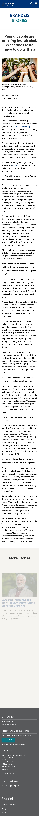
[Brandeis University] (8, 4)
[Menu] (35, 3)
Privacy (4, 809)
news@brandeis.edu (19, 744)
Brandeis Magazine (7, 721)
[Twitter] (19, 786)
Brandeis (19, 18)
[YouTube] (11, 786)
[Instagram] (7, 786)
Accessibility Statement (9, 804)
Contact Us (9, 774)
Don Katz (14, 165)
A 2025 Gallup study (21, 127)
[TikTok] (15, 786)
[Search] (31, 3)
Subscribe (8, 740)
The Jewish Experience (9, 725)
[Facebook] (3, 786)
